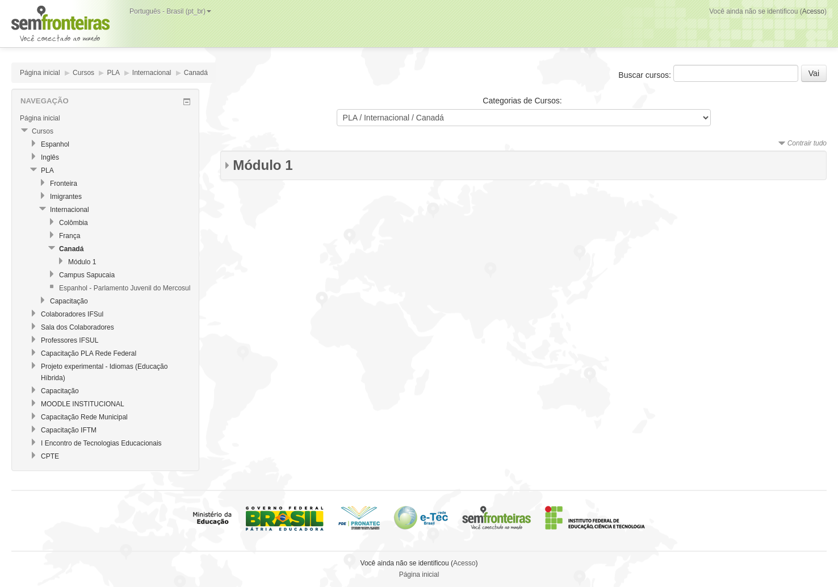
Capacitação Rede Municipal (84, 417)
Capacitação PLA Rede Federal (88, 353)
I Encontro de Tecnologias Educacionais (101, 443)
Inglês (50, 157)
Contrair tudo (807, 143)
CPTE (50, 456)
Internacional (151, 73)
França (69, 236)
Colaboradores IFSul (72, 314)
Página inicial (40, 73)
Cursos (83, 73)
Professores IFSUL (69, 340)
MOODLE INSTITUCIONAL (82, 404)
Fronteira (63, 184)
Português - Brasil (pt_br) (170, 11)
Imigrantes (66, 197)
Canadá (196, 73)
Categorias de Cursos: (522, 100)
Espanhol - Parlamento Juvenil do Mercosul (124, 288)
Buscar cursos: (645, 75)
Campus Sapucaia (87, 275)
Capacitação (69, 301)
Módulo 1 (262, 165)
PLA (113, 73)
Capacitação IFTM (69, 430)
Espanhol (55, 144)
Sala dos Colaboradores (77, 327)
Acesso (813, 11)
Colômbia (73, 223)
